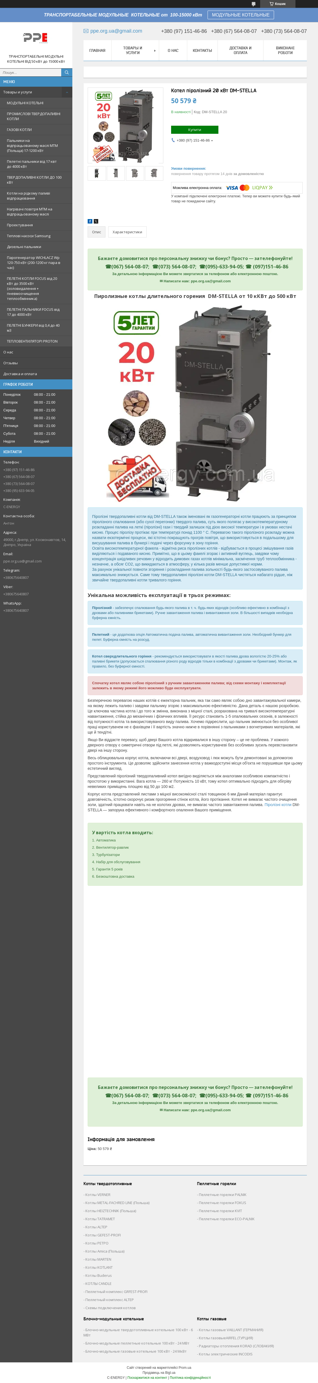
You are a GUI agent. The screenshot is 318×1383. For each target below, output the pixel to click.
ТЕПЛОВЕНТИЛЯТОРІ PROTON (32, 341)
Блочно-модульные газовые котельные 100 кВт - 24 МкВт (136, 1351)
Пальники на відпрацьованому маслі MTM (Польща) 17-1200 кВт (32, 145)
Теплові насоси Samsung (28, 235)
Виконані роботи (285, 50)
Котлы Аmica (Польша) (104, 1251)
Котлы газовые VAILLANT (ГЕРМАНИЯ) (231, 1329)
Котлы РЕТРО (97, 1243)
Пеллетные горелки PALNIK (222, 1194)
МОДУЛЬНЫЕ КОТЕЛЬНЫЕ (241, 15)
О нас (8, 352)
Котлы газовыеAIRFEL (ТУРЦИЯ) (226, 1337)
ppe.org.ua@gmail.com (22, 561)
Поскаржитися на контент (147, 1378)
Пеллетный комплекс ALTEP (109, 1299)
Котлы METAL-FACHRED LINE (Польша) (117, 1202)
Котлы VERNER (97, 1194)
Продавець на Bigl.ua (158, 1373)
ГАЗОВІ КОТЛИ (19, 129)
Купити (194, 129)
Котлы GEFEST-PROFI (103, 1235)
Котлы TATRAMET (100, 1218)
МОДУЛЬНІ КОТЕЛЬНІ (25, 102)
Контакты (202, 50)
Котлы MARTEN (98, 1259)
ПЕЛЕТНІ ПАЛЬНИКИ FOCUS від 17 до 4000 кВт (33, 312)
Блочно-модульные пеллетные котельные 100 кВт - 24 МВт (137, 1343)
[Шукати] (66, 72)
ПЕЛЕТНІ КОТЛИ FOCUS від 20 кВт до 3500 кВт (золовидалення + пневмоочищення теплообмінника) (32, 288)
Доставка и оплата (20, 373)
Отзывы (10, 362)
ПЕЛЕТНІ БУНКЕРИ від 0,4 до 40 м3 (33, 328)
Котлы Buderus (98, 1275)
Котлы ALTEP (96, 1226)
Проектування (20, 224)
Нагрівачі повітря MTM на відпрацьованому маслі (29, 212)
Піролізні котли (278, 804)
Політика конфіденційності (190, 1378)
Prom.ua (185, 1368)
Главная (97, 50)
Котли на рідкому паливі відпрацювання (28, 196)
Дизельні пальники (24, 246)
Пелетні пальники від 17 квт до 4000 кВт (32, 164)
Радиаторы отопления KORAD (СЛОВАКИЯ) (236, 1345)
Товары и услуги (17, 91)
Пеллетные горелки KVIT (220, 1210)
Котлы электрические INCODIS (226, 1354)
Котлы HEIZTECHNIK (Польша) (110, 1210)
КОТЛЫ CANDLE (98, 1283)
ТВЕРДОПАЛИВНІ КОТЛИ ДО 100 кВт (34, 180)
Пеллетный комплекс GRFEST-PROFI (116, 1291)
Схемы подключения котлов (110, 1307)
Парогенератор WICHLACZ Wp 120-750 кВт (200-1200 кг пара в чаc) (33, 262)
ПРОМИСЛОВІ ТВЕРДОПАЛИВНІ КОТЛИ (33, 116)
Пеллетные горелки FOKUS (222, 1202)
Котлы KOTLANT (99, 1267)
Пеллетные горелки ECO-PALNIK (227, 1218)
